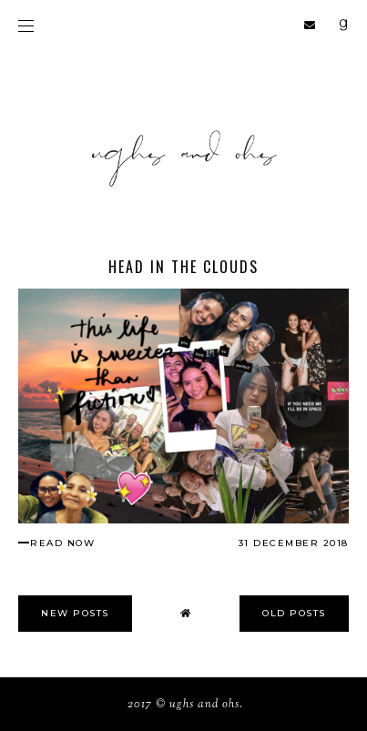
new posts (75, 613)
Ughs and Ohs (204, 704)
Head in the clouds (183, 267)
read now (62, 543)
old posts (294, 613)
